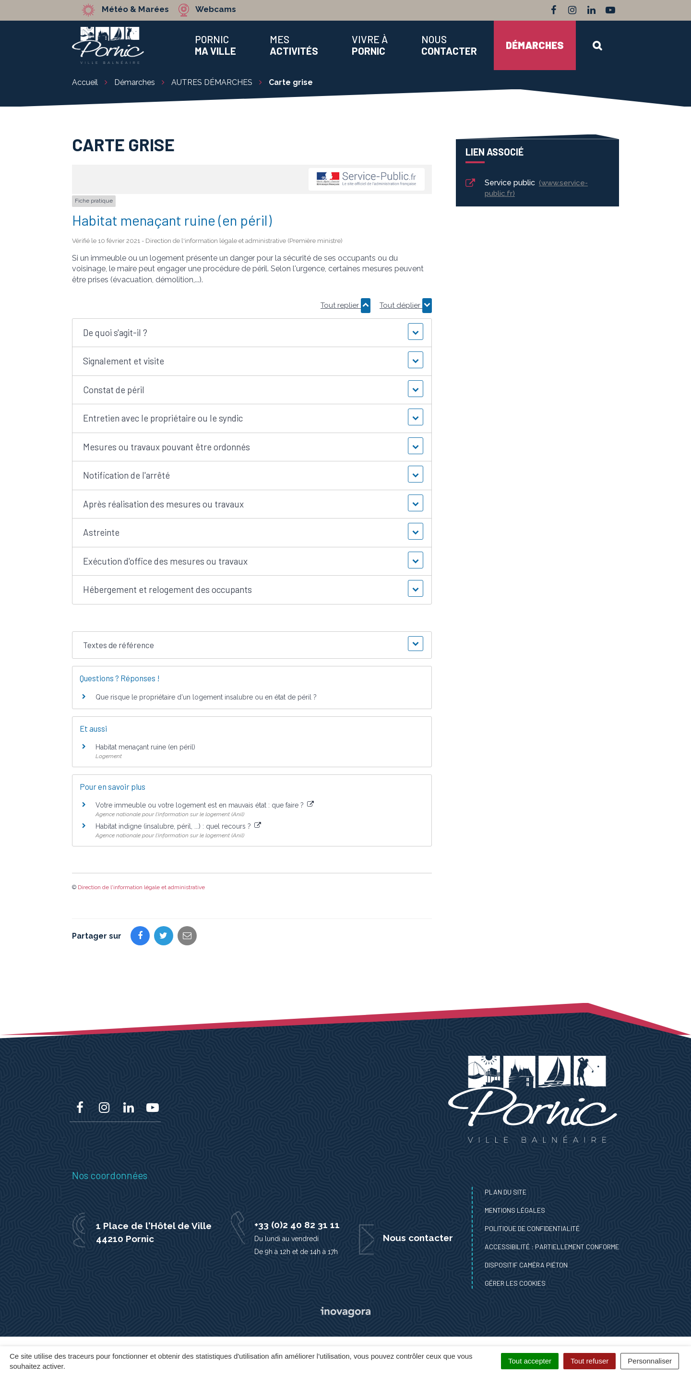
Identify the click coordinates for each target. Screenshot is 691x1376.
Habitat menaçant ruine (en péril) (145, 747)
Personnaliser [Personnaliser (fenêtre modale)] (650, 1361)
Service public (526, 188)
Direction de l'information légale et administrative (141, 887)
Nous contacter (418, 1237)
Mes (294, 45)
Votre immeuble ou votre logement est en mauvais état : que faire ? (204, 805)
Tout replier (345, 305)
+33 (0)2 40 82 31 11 (297, 1224)
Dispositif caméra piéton (526, 1265)
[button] (252, 333)
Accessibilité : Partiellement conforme (552, 1247)
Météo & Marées (135, 9)
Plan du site (505, 1192)
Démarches (535, 45)
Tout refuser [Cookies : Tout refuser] (589, 1361)
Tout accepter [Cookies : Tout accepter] (529, 1361)
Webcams (215, 9)
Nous (449, 45)
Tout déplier (406, 305)
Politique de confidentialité (532, 1228)
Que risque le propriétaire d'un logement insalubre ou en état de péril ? (206, 697)
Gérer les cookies (515, 1283)
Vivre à (370, 45)
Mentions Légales (515, 1210)
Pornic (215, 45)
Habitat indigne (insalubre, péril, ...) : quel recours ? (178, 826)
